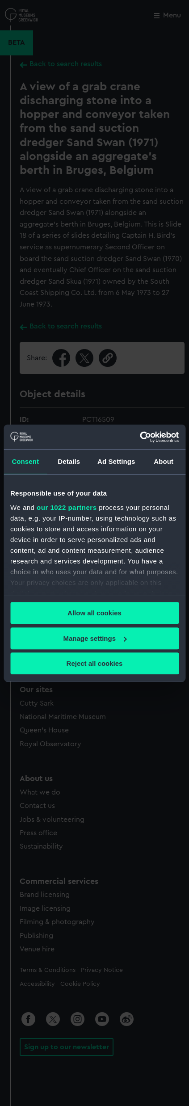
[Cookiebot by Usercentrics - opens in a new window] (140, 437)
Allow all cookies (94, 613)
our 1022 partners (67, 507)
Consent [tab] (25, 461)
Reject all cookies (95, 663)
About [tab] (163, 461)
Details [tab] (69, 461)
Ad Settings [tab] (116, 461)
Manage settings (94, 638)
